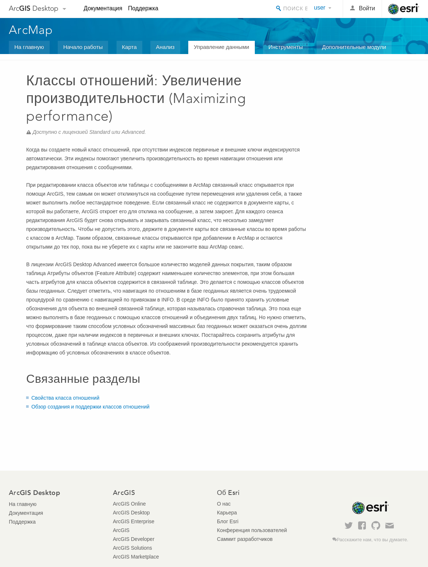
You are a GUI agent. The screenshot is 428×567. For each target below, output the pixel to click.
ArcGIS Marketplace (136, 557)
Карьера (227, 513)
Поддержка (143, 8)
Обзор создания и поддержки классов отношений (90, 407)
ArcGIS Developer (133, 539)
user (319, 7)
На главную (29, 47)
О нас (224, 504)
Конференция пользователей (252, 530)
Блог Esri (227, 521)
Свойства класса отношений (65, 398)
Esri (403, 9)
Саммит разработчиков (244, 539)
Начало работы (83, 47)
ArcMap (31, 30)
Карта (129, 47)
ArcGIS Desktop (131, 513)
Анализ (165, 47)
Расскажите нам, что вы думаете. (373, 539)
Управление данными (221, 47)
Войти (367, 8)
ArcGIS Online (129, 504)
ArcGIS (121, 530)
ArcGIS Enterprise (133, 521)
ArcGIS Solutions (132, 548)
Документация (103, 8)
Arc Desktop (33, 8)
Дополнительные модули (354, 47)
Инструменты (285, 47)
